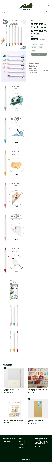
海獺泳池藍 (34, 39)
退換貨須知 (21, 447)
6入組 (33, 50)
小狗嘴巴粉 (42, 42)
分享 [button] (33, 58)
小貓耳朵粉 (34, 44)
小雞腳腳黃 (34, 42)
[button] (3, 5)
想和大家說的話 (22, 441)
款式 (32, 36)
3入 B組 (40, 47)
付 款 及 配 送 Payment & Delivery (24, 444)
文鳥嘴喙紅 (42, 44)
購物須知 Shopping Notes (24, 446)
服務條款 (24, 459)
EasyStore (32, 457)
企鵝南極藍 (42, 39)
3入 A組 (34, 47)
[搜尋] (47, 12)
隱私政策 (28, 459)
